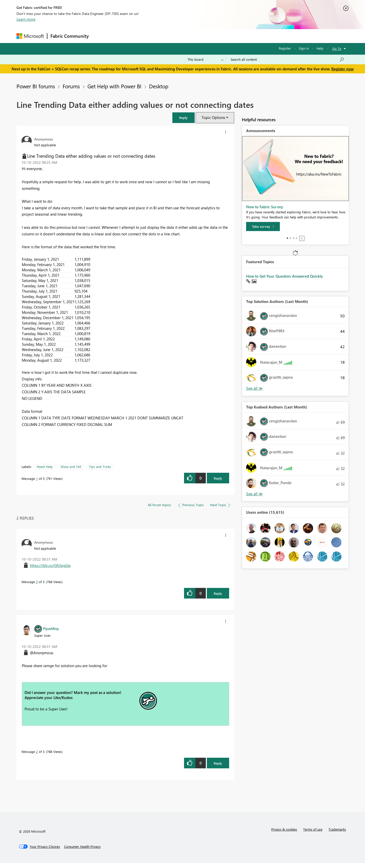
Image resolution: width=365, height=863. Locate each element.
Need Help (45, 466)
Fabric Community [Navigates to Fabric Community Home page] (69, 36)
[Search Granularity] (205, 59)
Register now (342, 68)
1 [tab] (287, 238)
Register (285, 48)
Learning (208, 36)
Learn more (25, 19)
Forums (100, 36)
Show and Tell (71, 466)
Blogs (189, 36)
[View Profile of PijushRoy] (51, 628)
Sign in (304, 48)
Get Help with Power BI (114, 86)
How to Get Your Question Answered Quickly (284, 276)
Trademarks (337, 829)
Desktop (158, 86)
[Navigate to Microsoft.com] (30, 36)
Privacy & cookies (284, 829)
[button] (183, 117)
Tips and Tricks (100, 466)
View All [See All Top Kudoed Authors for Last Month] (254, 494)
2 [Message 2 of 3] (37, 751)
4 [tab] (297, 238)
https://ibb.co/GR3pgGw (50, 565)
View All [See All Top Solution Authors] (254, 388)
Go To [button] (336, 48)
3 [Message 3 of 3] (37, 582)
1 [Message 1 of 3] (37, 478)
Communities (165, 36)
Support (229, 36)
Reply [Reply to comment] (218, 593)
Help (320, 48)
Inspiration (122, 36)
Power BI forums (35, 86)
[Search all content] (287, 59)
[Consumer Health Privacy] (82, 846)
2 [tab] (290, 238)
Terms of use (312, 829)
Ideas (143, 36)
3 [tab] (294, 238)
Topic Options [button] (213, 117)
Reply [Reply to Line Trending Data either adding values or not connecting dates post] (218, 478)
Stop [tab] (301, 238)
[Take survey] (263, 226)
